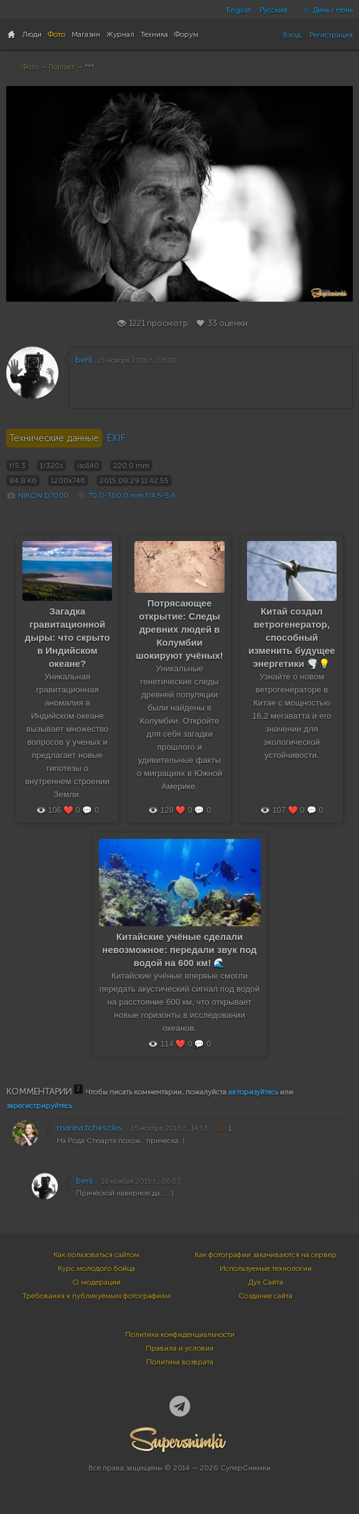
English (238, 10)
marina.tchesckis (90, 1128)
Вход (292, 35)
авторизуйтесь (253, 1092)
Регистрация (331, 35)
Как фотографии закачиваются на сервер (266, 1254)
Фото (30, 67)
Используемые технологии (266, 1268)
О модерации (96, 1282)
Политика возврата (179, 1362)
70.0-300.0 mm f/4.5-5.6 (132, 495)
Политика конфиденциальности (180, 1334)
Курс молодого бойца (96, 1268)
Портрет (61, 67)
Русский (273, 10)
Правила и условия (179, 1348)
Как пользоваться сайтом (96, 1254)
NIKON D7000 (43, 495)
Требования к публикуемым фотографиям (96, 1295)
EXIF (115, 438)
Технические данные (54, 438)
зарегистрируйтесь (39, 1105)
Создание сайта (265, 1295)
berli (83, 360)
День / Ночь (324, 10)
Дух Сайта (265, 1282)
